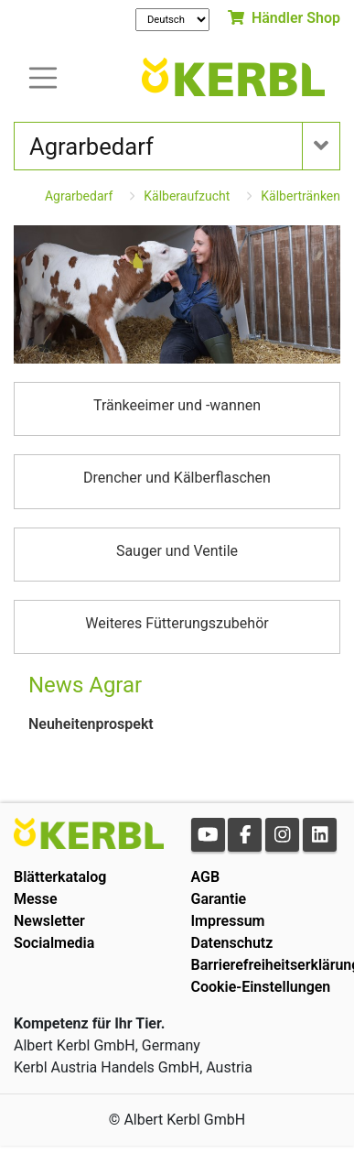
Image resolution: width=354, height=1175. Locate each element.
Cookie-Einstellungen (261, 986)
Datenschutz (232, 943)
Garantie (219, 899)
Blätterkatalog (60, 877)
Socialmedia (54, 943)
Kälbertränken (300, 196)
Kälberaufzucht (187, 196)
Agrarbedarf (79, 196)
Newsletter (49, 921)
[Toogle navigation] (43, 76)
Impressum (228, 921)
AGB (205, 877)
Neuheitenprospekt (91, 724)
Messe (36, 899)
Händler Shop (284, 18)
